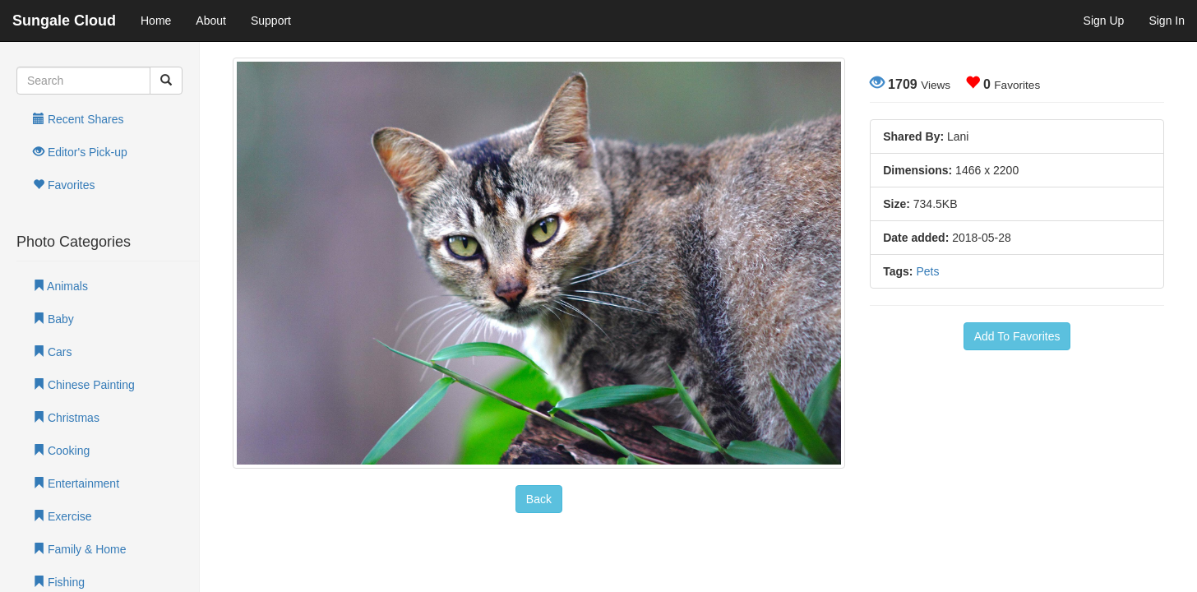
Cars (52, 351)
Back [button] (539, 499)
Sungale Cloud (64, 20)
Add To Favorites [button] (1017, 336)
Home (156, 20)
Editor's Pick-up (80, 152)
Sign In (1166, 20)
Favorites (64, 185)
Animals (60, 286)
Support (271, 20)
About (211, 20)
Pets (927, 271)
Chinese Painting (84, 384)
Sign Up (1104, 20)
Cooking (61, 450)
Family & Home (80, 549)
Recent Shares (78, 119)
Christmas (66, 417)
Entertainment (76, 483)
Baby (53, 319)
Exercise (62, 516)
